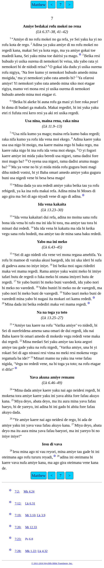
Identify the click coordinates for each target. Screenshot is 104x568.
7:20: (18, 527)
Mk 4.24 (29, 491)
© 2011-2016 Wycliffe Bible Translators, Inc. (52, 563)
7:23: (18, 539)
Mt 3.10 (30, 515)
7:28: (18, 551)
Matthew (39, 4)
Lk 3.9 (41, 515)
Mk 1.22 (30, 551)
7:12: (18, 503)
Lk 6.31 (30, 503)
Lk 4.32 (42, 551)
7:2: (17, 491)
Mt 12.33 (31, 527)
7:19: (18, 515)
